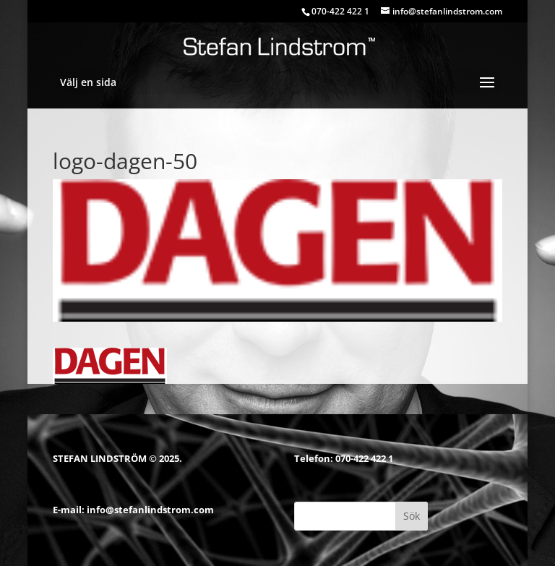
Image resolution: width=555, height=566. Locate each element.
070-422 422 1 (364, 458)
